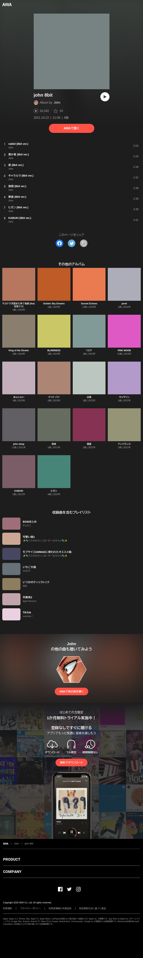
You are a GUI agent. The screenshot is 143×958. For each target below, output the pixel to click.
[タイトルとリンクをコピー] (84, 243)
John (57, 102)
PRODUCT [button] (11, 859)
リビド (89, 350)
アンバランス (124, 444)
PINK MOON (124, 350)
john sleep (18, 444)
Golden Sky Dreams (54, 303)
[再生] (104, 96)
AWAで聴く (71, 128)
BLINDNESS (53, 350)
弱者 (54, 444)
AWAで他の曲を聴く (71, 691)
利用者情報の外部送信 (60, 908)
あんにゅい (18, 397)
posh (124, 303)
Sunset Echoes (89, 303)
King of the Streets (19, 350)
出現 (89, 397)
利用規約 (7, 908)
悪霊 (89, 444)
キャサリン (124, 397)
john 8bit (29, 843)
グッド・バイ (54, 397)
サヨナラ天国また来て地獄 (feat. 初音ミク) (18, 305)
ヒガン (54, 491)
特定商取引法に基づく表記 (92, 908)
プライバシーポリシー (30, 908)
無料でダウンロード (71, 762)
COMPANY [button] (12, 871)
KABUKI (18, 491)
